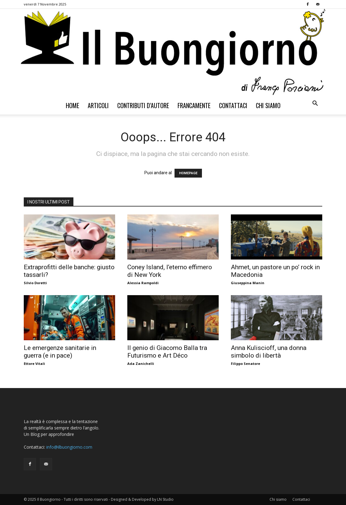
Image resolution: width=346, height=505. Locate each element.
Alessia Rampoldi (143, 283)
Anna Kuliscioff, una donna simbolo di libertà (268, 351)
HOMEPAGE (188, 173)
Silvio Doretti (35, 283)
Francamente (194, 105)
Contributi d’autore (143, 105)
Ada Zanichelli (140, 363)
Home (72, 105)
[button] (315, 104)
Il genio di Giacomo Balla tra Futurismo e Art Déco (167, 351)
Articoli (98, 105)
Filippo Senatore (245, 363)
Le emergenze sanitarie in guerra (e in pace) (60, 351)
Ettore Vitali (34, 363)
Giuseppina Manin (247, 283)
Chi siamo (268, 105)
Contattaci (233, 105)
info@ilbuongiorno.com (69, 447)
